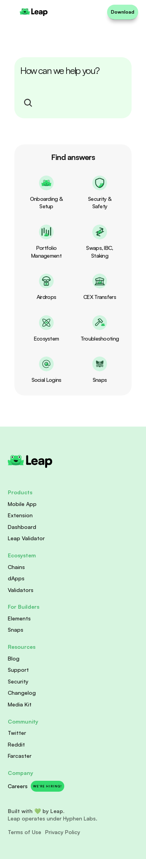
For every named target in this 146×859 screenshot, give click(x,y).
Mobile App (22, 504)
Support (18, 669)
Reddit (16, 744)
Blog (13, 658)
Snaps (15, 629)
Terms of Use (24, 832)
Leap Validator (26, 538)
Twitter (17, 732)
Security (18, 681)
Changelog (22, 692)
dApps (16, 578)
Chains (16, 567)
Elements (19, 618)
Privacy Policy (62, 832)
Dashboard (22, 526)
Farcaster (20, 755)
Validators (20, 590)
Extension (20, 515)
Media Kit (20, 704)
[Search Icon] (28, 103)
